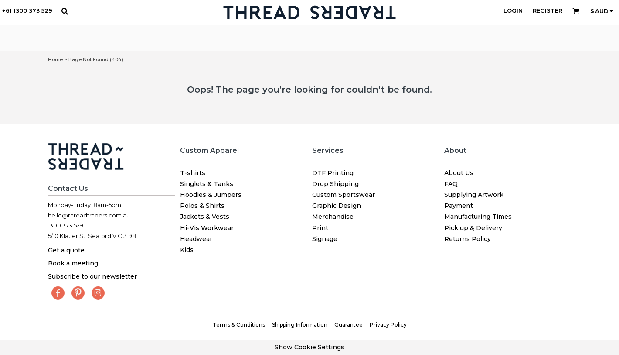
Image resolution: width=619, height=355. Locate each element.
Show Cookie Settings (309, 347)
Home (55, 59)
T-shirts (192, 173)
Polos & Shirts (202, 206)
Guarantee (348, 324)
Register (547, 10)
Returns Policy (467, 239)
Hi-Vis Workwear (207, 228)
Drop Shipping (335, 184)
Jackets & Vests (204, 217)
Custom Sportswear (343, 195)
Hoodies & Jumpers (210, 195)
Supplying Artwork (473, 195)
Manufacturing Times (478, 217)
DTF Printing (333, 173)
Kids (187, 250)
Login (513, 10)
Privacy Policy (388, 324)
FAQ (451, 184)
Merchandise (333, 217)
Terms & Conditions (239, 324)
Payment (458, 206)
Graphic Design (336, 206)
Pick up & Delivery (473, 228)
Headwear (196, 239)
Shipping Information (299, 324)
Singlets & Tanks (206, 184)
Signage (324, 239)
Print (320, 228)
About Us (458, 173)
